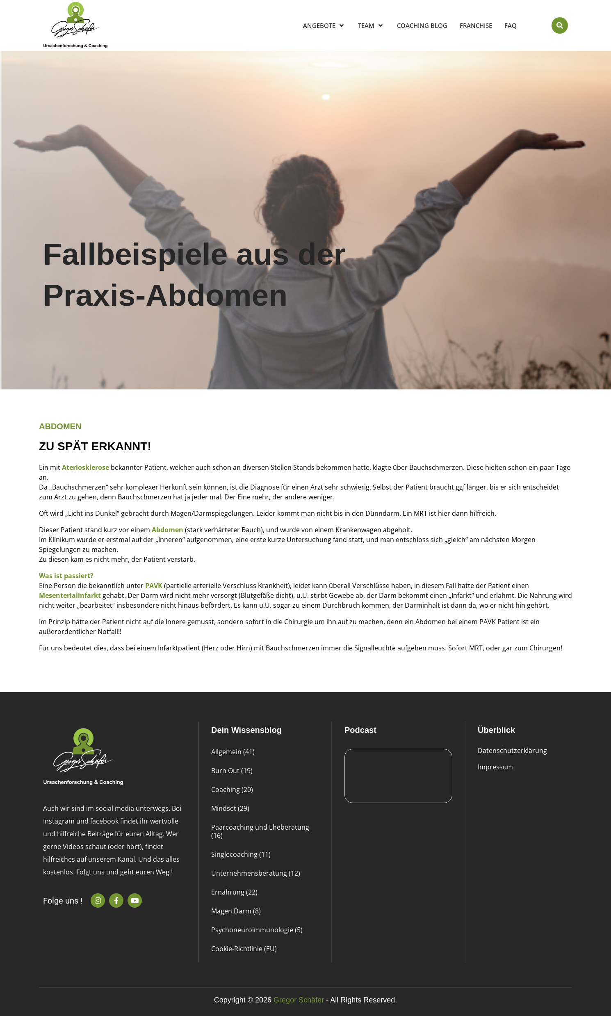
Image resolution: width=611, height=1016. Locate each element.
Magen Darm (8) (236, 910)
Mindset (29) (230, 808)
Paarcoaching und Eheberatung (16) (260, 831)
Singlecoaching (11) (241, 854)
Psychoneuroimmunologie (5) (257, 929)
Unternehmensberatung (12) (255, 873)
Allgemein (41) (233, 751)
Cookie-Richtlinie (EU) (244, 948)
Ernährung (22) (234, 892)
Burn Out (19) (232, 770)
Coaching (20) (232, 789)
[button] (560, 25)
